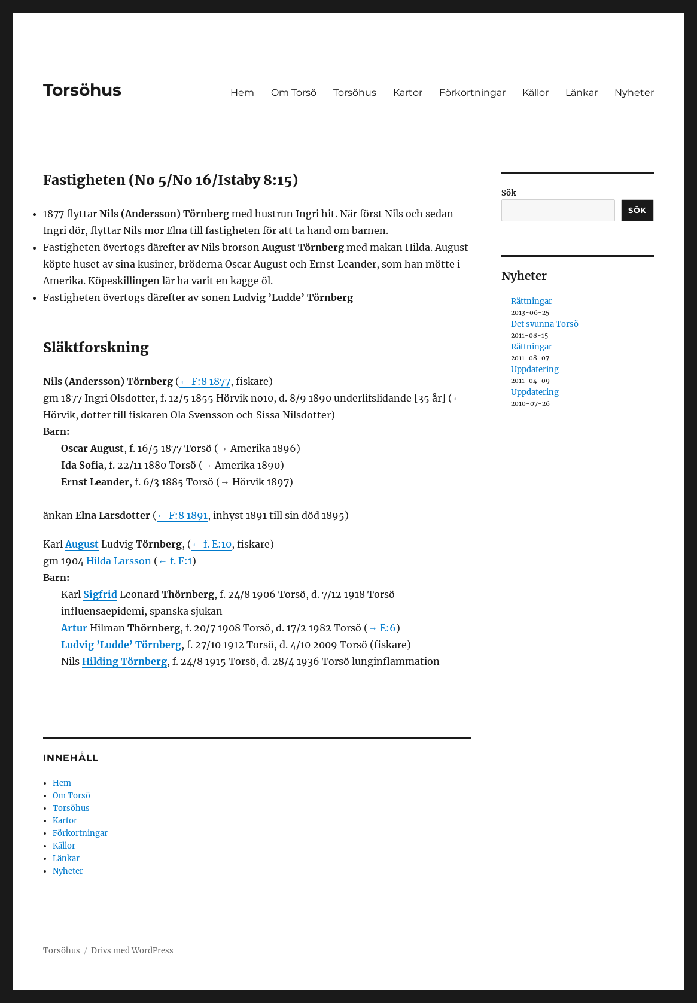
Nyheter (634, 92)
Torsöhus (82, 90)
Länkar (581, 92)
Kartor (407, 92)
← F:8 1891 (182, 515)
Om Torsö (293, 92)
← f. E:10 (211, 544)
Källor (535, 92)
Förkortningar (472, 92)
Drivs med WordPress (132, 951)
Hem (242, 92)
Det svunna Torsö (545, 324)
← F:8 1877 (204, 381)
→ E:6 (382, 628)
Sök (508, 193)
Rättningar (531, 301)
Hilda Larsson (118, 561)
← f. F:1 (175, 561)
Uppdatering (535, 369)
